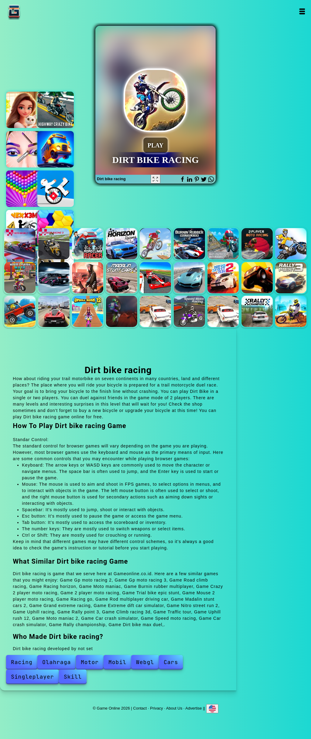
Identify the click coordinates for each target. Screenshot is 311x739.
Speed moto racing (189, 311)
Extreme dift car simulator (189, 277)
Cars (171, 662)
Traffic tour (54, 311)
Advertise (193, 708)
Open (302, 11)
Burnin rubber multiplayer (189, 243)
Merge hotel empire (24, 110)
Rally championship (257, 311)
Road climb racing (87, 243)
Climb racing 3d (20, 311)
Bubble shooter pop (24, 188)
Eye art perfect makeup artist (24, 149)
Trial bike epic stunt (290, 243)
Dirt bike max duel (290, 311)
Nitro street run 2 (223, 277)
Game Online (33, 11)
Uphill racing (257, 277)
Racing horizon (121, 243)
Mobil (117, 662)
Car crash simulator (155, 311)
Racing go (54, 277)
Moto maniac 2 (121, 311)
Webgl (145, 662)
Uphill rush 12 (87, 311)
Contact (140, 708)
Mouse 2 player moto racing (20, 277)
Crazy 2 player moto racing (223, 243)
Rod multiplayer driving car (87, 277)
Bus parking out (55, 149)
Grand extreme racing (155, 277)
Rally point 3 (290, 277)
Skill (73, 676)
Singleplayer (32, 676)
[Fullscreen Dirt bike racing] (155, 179)
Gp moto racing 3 (54, 243)
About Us (174, 708)
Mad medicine (55, 188)
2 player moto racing (257, 243)
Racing (21, 662)
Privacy (156, 708)
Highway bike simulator (55, 110)
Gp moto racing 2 (20, 243)
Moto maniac (155, 243)
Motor (90, 662)
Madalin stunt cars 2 (121, 277)
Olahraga (56, 662)
